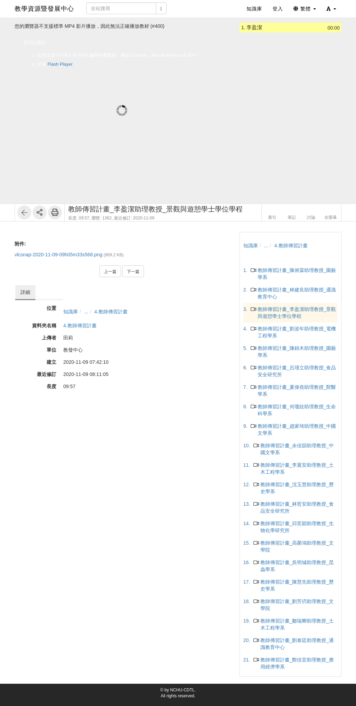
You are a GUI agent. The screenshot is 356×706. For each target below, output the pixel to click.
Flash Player (60, 64)
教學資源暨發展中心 (44, 8)
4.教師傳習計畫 (111, 311)
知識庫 (70, 311)
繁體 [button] (304, 8)
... (86, 311)
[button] (331, 8)
